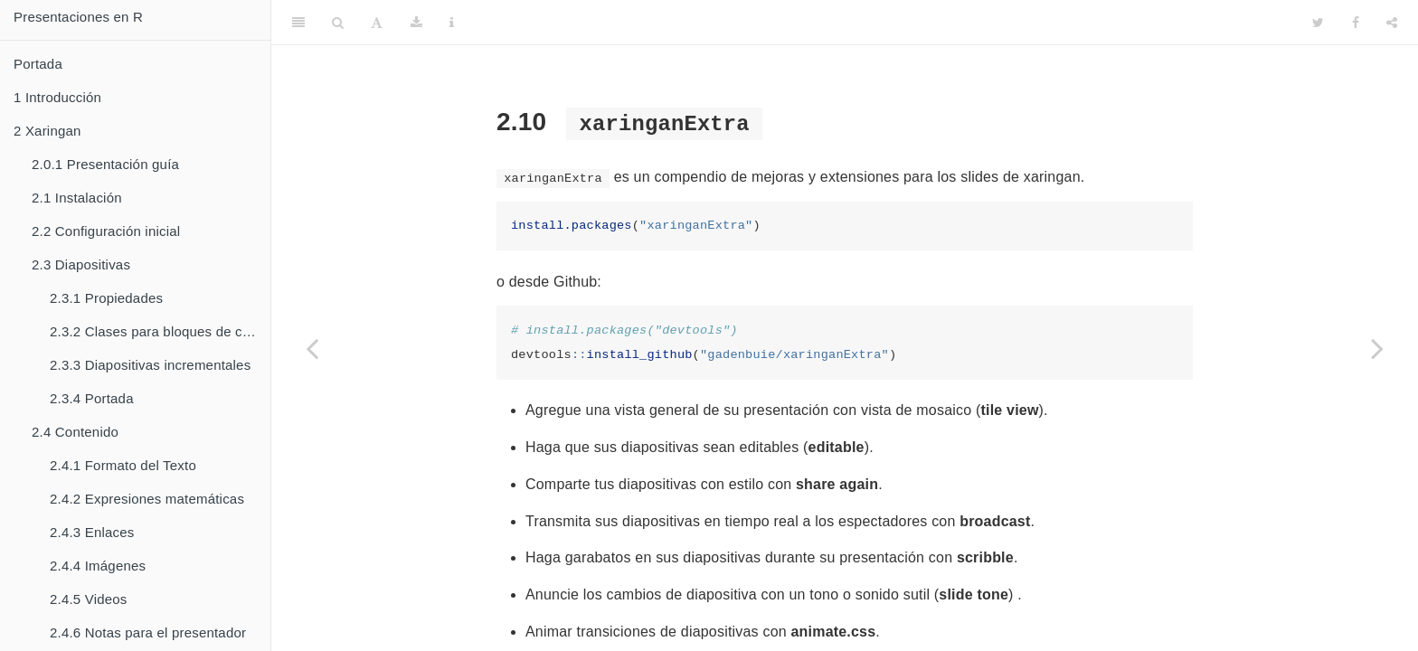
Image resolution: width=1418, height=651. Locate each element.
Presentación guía (105, 164)
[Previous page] (312, 348)
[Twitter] (1318, 22)
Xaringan (47, 130)
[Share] (1392, 22)
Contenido (75, 431)
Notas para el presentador (148, 632)
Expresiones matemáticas (147, 498)
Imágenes (98, 565)
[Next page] (1377, 348)
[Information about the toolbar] (452, 22)
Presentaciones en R (78, 16)
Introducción (57, 97)
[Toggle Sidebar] (298, 22)
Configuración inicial (106, 231)
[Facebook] (1355, 22)
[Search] (337, 22)
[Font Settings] (376, 22)
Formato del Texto (123, 465)
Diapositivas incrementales (150, 365)
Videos (89, 599)
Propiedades (106, 298)
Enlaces (92, 532)
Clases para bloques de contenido (160, 331)
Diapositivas (81, 264)
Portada (38, 63)
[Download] (416, 22)
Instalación (77, 197)
